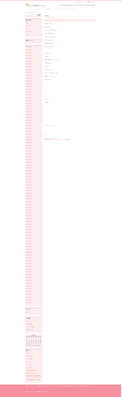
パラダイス (29, 25)
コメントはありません (58, 139)
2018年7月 (29, 148)
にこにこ (35, 5)
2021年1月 (29, 75)
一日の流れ (38, 9)
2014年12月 (29, 252)
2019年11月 (29, 114)
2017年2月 (29, 184)
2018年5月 (29, 153)
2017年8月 (29, 173)
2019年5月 (29, 128)
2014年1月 (29, 280)
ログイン (29, 321)
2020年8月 (29, 89)
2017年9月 (29, 170)
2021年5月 (29, 64)
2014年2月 (29, 277)
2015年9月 (29, 227)
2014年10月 (29, 255)
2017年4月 (29, 179)
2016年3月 (29, 210)
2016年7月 (29, 198)
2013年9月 (29, 291)
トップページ (29, 9)
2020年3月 (29, 103)
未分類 (52, 138)
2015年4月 (29, 241)
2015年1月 (29, 249)
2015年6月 (29, 235)
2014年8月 (29, 260)
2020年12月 (29, 78)
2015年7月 (29, 232)
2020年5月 (29, 97)
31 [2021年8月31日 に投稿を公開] (29, 344)
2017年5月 (29, 176)
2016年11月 (29, 190)
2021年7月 (29, 58)
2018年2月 (29, 159)
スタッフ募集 (46, 9)
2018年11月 (29, 142)
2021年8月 (29, 55)
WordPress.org (30, 329)
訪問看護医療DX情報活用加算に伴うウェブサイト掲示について (34, 376)
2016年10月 (29, 193)
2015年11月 (29, 221)
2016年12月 (29, 187)
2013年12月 (29, 283)
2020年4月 (29, 100)
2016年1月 (29, 215)
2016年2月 (29, 212)
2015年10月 (29, 224)
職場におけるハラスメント (33, 373)
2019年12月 (29, 111)
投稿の (29, 324)
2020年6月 (29, 94)
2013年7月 (29, 297)
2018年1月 (29, 162)
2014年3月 (29, 274)
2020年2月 (29, 106)
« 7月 (29, 345)
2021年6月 (29, 61)
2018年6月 (29, 151)
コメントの (30, 327)
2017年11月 (29, 168)
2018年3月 (29, 156)
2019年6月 (29, 125)
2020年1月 (29, 109)
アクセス (73, 9)
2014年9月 (29, 257)
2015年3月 (29, 243)
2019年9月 (29, 120)
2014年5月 (29, 269)
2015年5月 (29, 238)
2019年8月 (29, 123)
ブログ (46, 15)
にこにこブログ (55, 9)
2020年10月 (29, 83)
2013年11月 (29, 286)
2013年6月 (29, 300)
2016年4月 (29, 207)
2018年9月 (29, 145)
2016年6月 (29, 201)
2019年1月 (29, 137)
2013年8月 (29, 294)
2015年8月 (29, 229)
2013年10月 (29, 288)
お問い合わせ (65, 9)
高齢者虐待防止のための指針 (33, 379)
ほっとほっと (30, 31)
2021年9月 (29, 52)
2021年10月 (29, 50)
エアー (47, 20)
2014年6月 (29, 266)
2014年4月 (29, 271)
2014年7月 (29, 263)
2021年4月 (29, 66)
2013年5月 (29, 302)
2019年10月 (29, 117)
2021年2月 (29, 72)
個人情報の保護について (32, 370)
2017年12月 (29, 165)
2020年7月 (29, 92)
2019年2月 (29, 134)
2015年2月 (29, 246)
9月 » (38, 345)
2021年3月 (29, 69)
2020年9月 (29, 86)
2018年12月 (29, 139)
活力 (28, 34)
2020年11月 (29, 80)
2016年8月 (29, 196)
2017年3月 (29, 182)
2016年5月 (29, 204)
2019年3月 (29, 131)
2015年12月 (29, 218)
